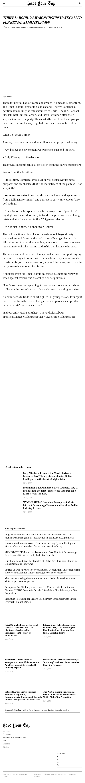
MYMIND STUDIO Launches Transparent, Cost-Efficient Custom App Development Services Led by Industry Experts (50, 505)
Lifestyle (6, 27)
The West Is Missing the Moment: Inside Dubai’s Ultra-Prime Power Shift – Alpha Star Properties (59, 694)
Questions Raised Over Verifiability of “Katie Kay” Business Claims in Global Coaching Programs (61, 662)
